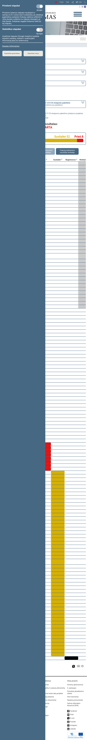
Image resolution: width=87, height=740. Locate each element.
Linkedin (73, 729)
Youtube (73, 722)
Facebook (73, 711)
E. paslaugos (71, 688)
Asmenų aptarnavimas (75, 685)
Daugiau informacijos (10, 46)
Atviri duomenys (73, 697)
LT (77, 2)
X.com (72, 718)
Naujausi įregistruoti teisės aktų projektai (48, 693)
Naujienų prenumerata (75, 700)
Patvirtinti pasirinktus (12, 53)
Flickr (72, 714)
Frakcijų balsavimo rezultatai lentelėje (67, 151)
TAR (67, 2)
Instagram (73, 725)
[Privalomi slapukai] (39, 6)
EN (80, 2)
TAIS (61, 2)
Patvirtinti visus (33, 53)
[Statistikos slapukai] (39, 30)
